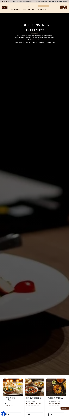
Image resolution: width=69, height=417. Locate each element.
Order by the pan (28, 9)
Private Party (15, 9)
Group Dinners (43, 6)
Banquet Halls (42, 9)
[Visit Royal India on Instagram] (4, 1)
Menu (18, 6)
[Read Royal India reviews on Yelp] (8, 1)
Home (12, 6)
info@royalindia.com (27, 42)
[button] (3, 414)
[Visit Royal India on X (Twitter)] (7, 1)
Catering (26, 6)
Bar (34, 6)
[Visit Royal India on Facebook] (2, 1)
